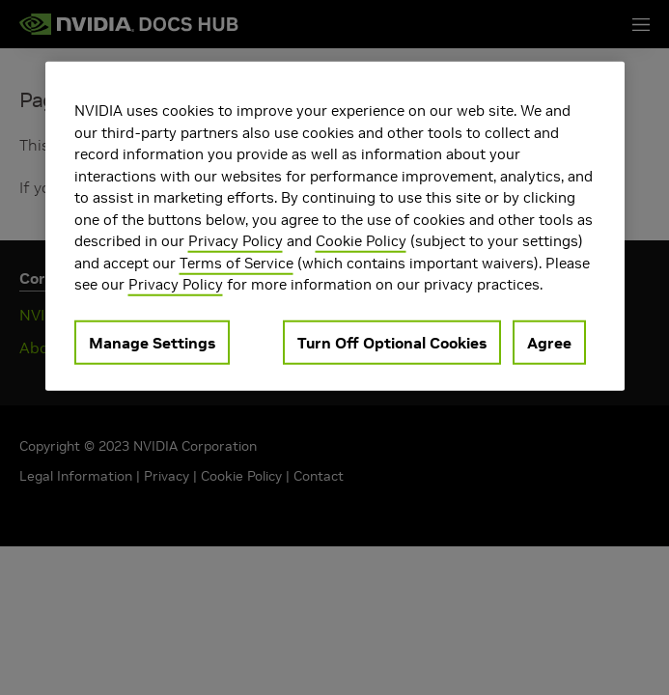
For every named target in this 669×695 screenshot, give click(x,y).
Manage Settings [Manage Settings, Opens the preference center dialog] (152, 341)
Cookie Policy (361, 241)
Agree (549, 341)
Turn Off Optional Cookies (392, 341)
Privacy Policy (235, 241)
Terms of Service (236, 262)
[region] (335, 226)
